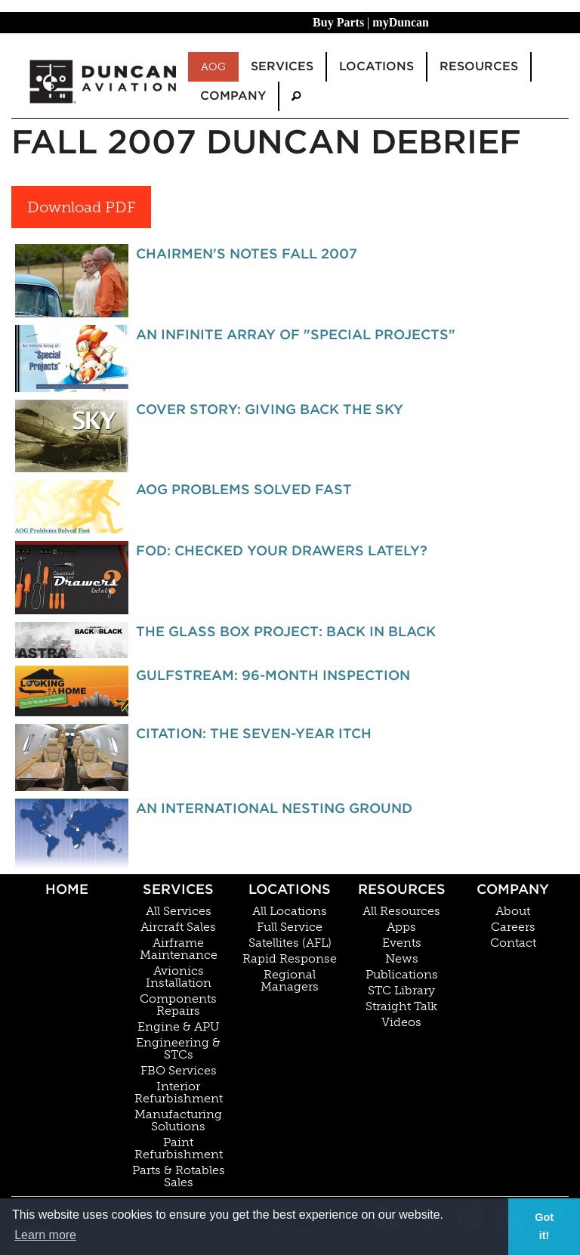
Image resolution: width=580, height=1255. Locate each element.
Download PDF (81, 207)
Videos (401, 1022)
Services (178, 889)
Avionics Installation (178, 977)
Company (513, 889)
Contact (513, 943)
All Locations (289, 911)
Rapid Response (289, 959)
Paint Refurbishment (178, 1148)
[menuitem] (296, 96)
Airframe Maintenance (179, 949)
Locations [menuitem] (376, 66)
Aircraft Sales (178, 927)
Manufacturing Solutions (178, 1120)
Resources (402, 889)
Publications (402, 975)
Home (66, 889)
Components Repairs (178, 1005)
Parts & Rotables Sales (178, 1176)
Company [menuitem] (233, 95)
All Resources (401, 911)
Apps (401, 927)
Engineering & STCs (178, 1049)
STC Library (401, 991)
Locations (289, 889)
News (401, 959)
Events (401, 943)
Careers (513, 927)
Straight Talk (401, 1006)
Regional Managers (290, 981)
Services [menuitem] (282, 66)
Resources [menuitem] (479, 66)
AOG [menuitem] (213, 66)
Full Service (289, 927)
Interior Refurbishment (178, 1092)
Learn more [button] (45, 1235)
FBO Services (178, 1071)
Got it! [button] (544, 1226)
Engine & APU (178, 1027)
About (512, 911)
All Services (178, 911)
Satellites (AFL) (290, 943)
